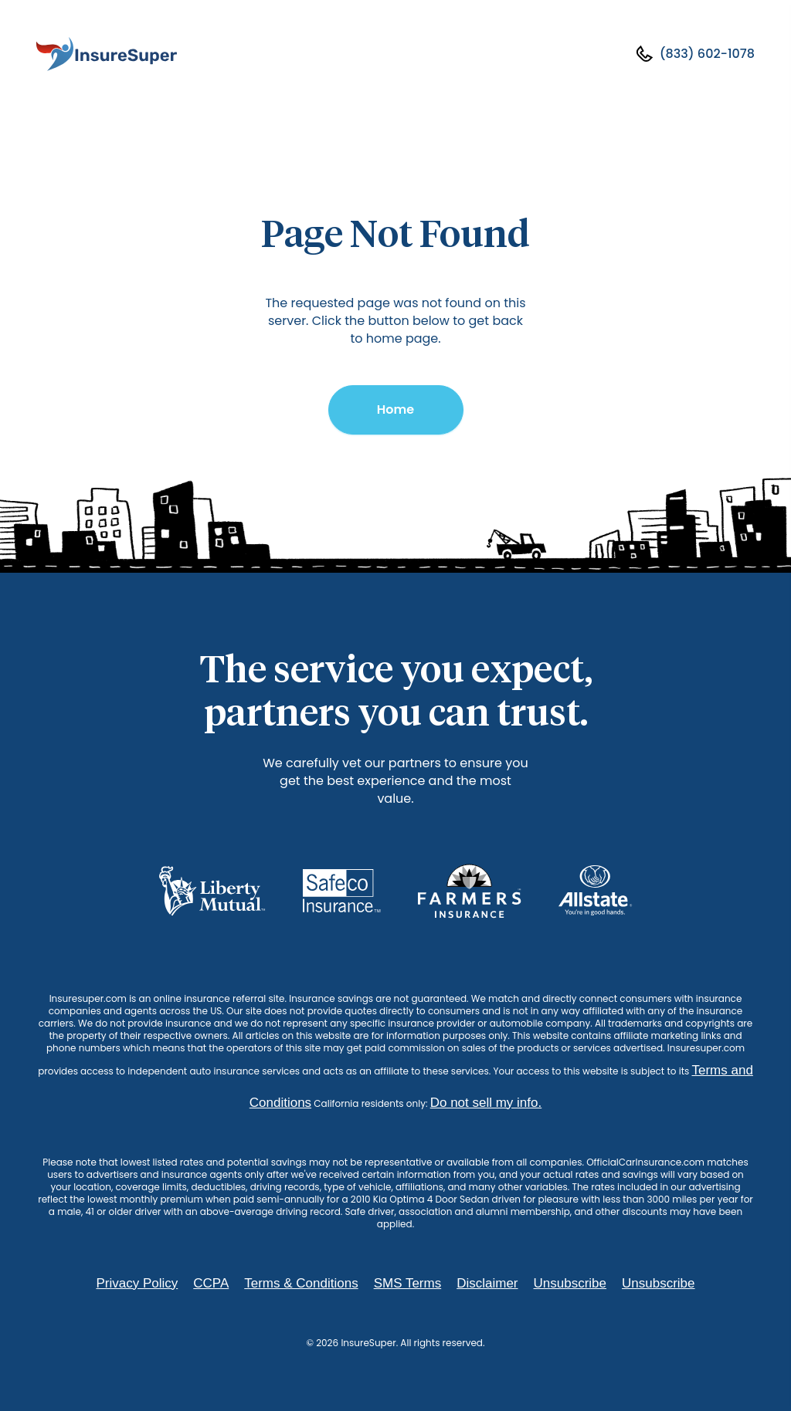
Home (395, 409)
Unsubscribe (570, 1283)
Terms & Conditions (301, 1283)
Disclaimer (487, 1283)
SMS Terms (408, 1283)
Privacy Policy (137, 1283)
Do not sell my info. (486, 1102)
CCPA (211, 1283)
